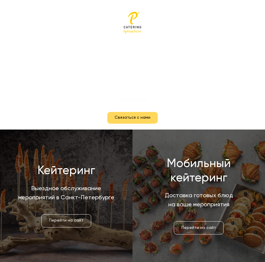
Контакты (132, 81)
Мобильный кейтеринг (132, 69)
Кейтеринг (132, 58)
